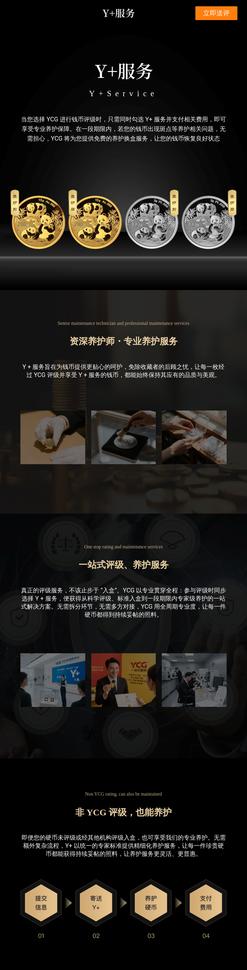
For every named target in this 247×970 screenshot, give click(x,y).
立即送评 (216, 13)
